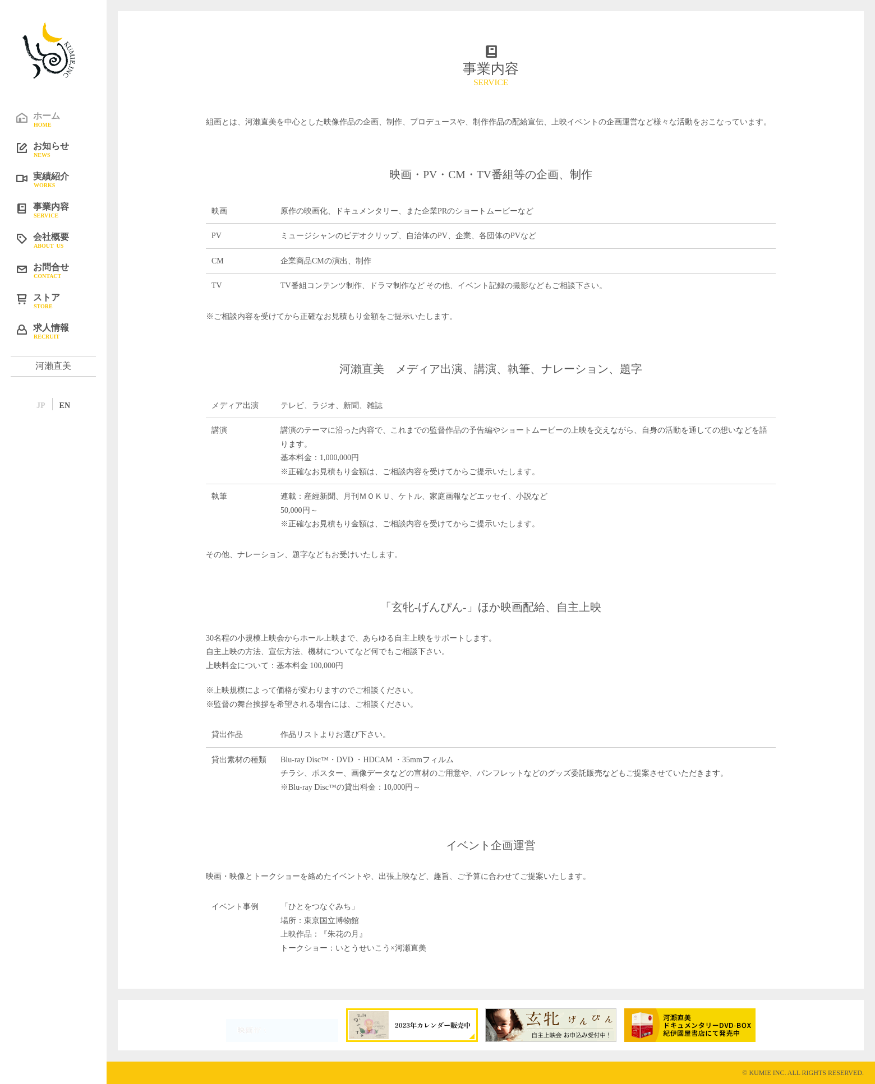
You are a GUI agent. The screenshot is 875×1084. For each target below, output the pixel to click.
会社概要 (62, 239)
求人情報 (62, 330)
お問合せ (62, 270)
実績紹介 (62, 179)
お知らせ (62, 149)
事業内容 (62, 209)
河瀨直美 (53, 365)
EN (64, 405)
